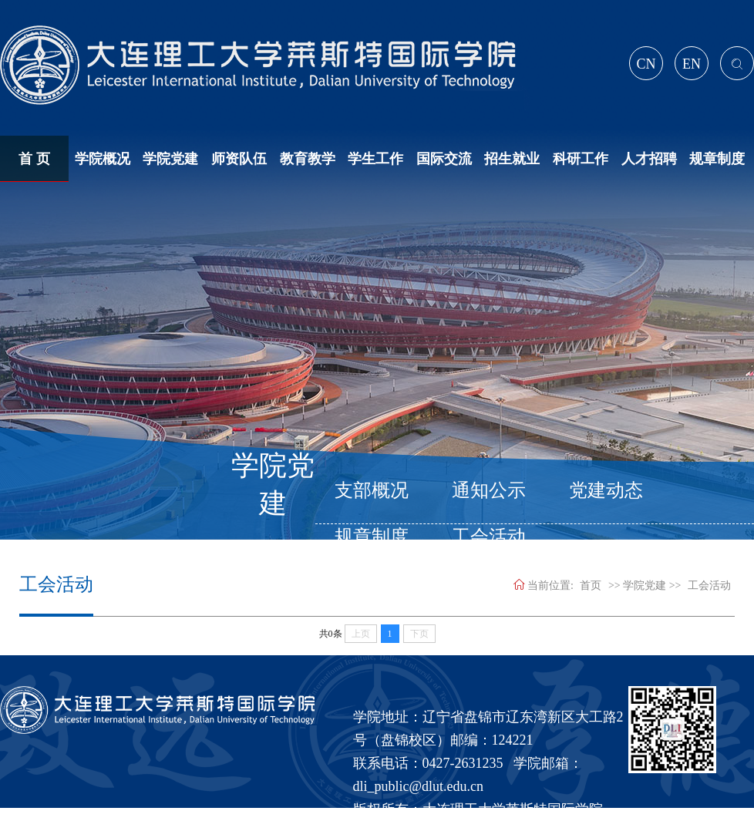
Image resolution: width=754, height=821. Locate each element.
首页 (590, 585)
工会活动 (709, 585)
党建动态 (606, 490)
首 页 (34, 159)
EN (691, 64)
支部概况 (372, 490)
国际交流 (444, 159)
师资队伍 (239, 159)
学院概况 (102, 159)
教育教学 (307, 159)
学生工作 (375, 159)
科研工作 (580, 159)
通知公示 (489, 490)
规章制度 (717, 159)
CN (645, 64)
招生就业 (512, 159)
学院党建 (170, 159)
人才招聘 (649, 159)
